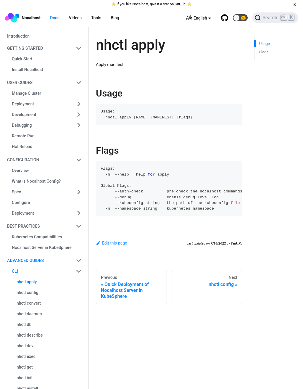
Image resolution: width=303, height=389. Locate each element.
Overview (20, 170)
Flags (263, 52)
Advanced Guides (25, 260)
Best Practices (23, 226)
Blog (115, 17)
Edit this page (111, 243)
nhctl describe (30, 335)
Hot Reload (22, 146)
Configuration (23, 159)
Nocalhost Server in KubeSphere (42, 247)
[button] (240, 17)
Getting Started (25, 48)
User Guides (20, 82)
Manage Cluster (26, 93)
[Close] (295, 4)
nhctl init (25, 377)
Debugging (22, 125)
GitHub (180, 4)
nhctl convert (29, 303)
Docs (54, 17)
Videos (75, 17)
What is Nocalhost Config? (36, 181)
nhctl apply (27, 281)
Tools (96, 17)
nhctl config (27, 292)
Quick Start (22, 59)
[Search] (275, 17)
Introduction (18, 36)
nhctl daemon (29, 313)
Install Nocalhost (27, 69)
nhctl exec (26, 356)
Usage (264, 43)
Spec (16, 191)
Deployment (23, 104)
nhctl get (25, 367)
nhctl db (24, 324)
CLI (15, 271)
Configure (21, 202)
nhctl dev (25, 345)
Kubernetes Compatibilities (37, 236)
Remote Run (23, 136)
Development (24, 114)
